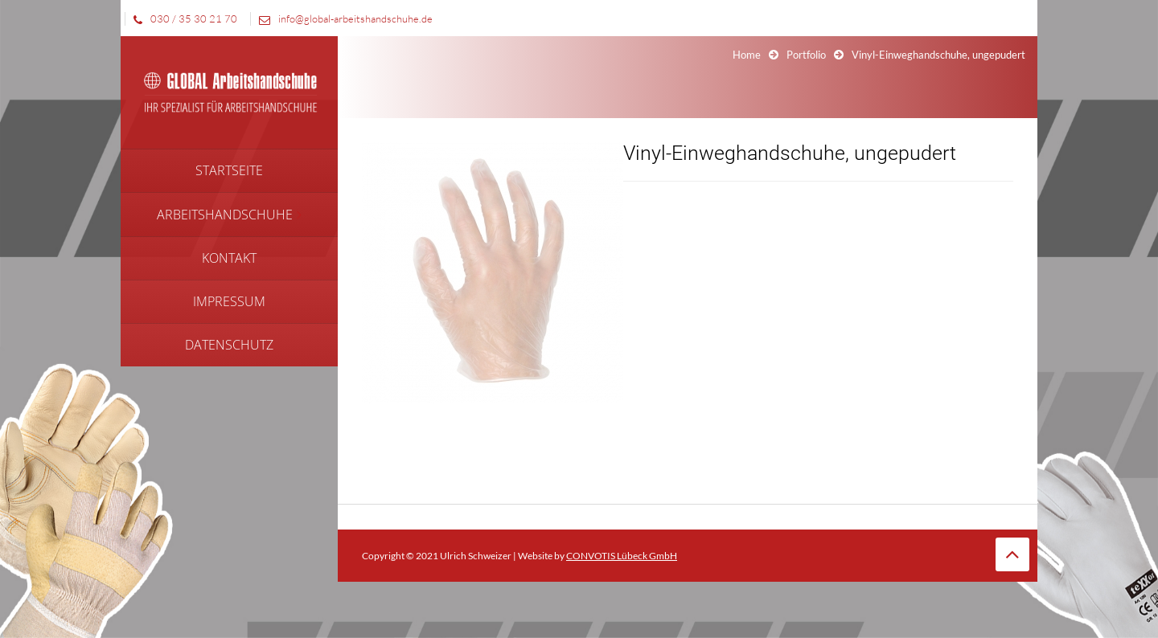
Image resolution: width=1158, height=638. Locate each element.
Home (747, 55)
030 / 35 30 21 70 (181, 18)
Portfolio (806, 55)
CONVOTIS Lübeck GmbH (621, 556)
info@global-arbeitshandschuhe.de (342, 18)
